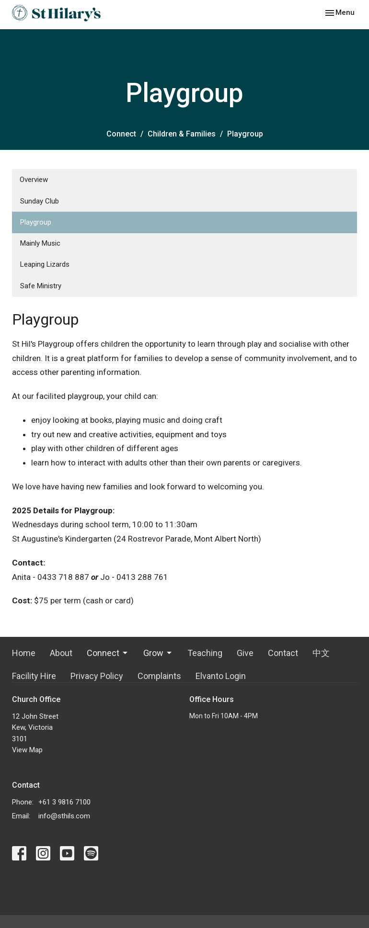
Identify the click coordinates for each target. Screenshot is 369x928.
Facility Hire (34, 676)
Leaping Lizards (44, 264)
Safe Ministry (40, 286)
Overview (34, 179)
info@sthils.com (64, 816)
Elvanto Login (221, 676)
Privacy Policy (96, 676)
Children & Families (182, 133)
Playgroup (35, 222)
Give (245, 653)
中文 (321, 653)
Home (23, 653)
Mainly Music (40, 243)
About (61, 653)
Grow (158, 653)
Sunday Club (39, 201)
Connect (121, 133)
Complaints (159, 676)
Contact (283, 653)
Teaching (204, 653)
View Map (27, 750)
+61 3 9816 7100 (64, 802)
